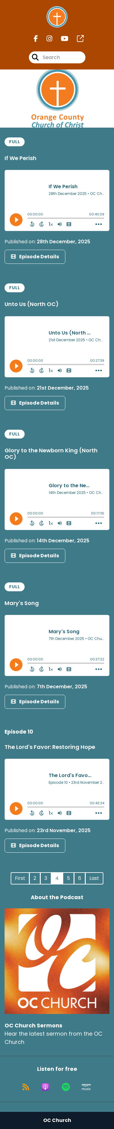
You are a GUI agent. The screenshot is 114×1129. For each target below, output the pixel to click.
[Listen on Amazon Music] (86, 1087)
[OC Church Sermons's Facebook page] (36, 38)
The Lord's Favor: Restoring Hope (50, 747)
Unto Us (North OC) (32, 304)
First (20, 878)
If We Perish (20, 158)
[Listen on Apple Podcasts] (45, 1087)
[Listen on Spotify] (66, 1087)
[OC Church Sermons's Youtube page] (61, 38)
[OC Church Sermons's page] (77, 38)
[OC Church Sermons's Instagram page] (45, 38)
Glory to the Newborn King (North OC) (51, 454)
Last (94, 878)
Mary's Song (22, 603)
